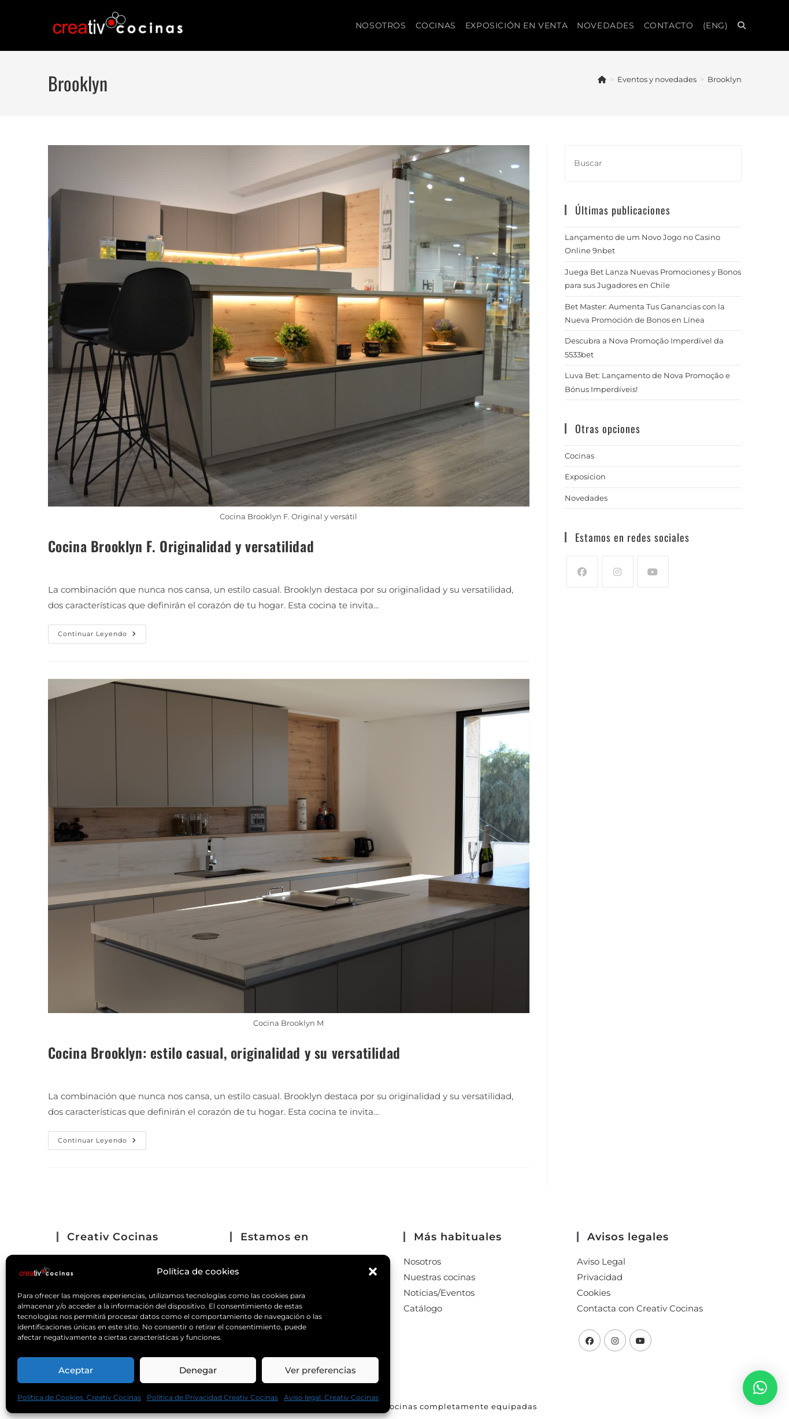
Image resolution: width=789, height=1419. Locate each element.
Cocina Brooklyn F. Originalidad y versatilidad (181, 545)
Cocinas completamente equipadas (460, 1406)
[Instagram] (618, 571)
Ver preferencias (320, 1370)
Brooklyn (724, 79)
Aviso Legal (601, 1261)
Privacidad (600, 1277)
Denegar (198, 1370)
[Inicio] (602, 79)
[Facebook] (582, 571)
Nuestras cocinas (439, 1277)
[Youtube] (653, 571)
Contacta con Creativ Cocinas (640, 1308)
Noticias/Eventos (439, 1292)
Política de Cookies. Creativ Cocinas (79, 1397)
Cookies (593, 1292)
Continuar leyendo (102, 631)
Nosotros (422, 1261)
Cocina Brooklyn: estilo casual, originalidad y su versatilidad (224, 1052)
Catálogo (422, 1308)
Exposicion (585, 476)
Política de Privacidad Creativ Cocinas (212, 1397)
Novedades (586, 497)
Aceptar (75, 1370)
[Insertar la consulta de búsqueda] (653, 163)
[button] (373, 1271)
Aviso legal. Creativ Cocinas (331, 1397)
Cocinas (579, 455)
